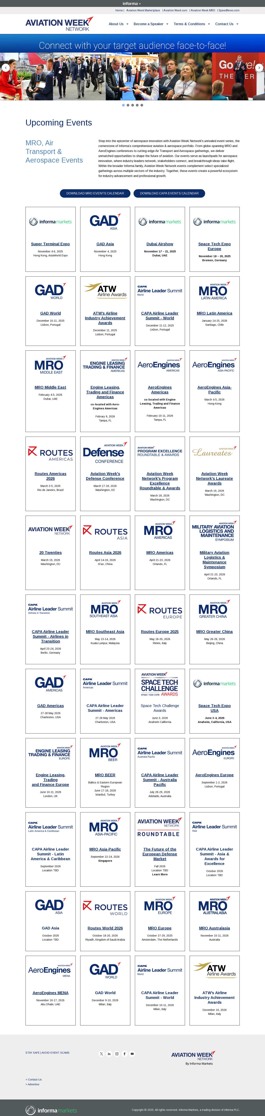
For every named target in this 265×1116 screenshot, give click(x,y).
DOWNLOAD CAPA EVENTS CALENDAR (169, 193)
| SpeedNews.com (228, 10)
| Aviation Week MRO (202, 10)
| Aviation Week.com (175, 10)
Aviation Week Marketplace (143, 10)
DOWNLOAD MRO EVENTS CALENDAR (95, 193)
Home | (120, 10)
